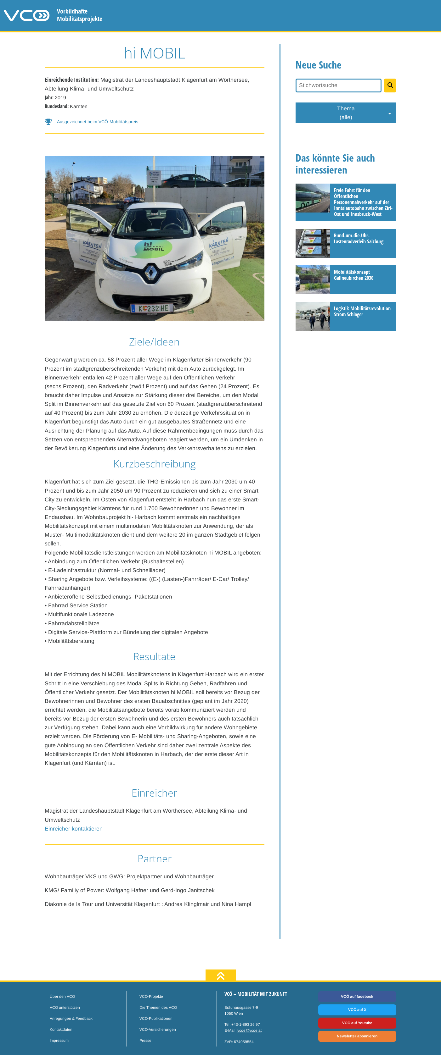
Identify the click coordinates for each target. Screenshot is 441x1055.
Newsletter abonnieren (357, 1036)
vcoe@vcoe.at (249, 1030)
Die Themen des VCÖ (158, 1007)
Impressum (59, 1040)
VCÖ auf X (357, 1010)
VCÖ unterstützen (65, 1007)
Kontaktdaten (61, 1029)
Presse (145, 1040)
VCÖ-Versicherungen (157, 1029)
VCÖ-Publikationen (155, 1018)
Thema (346, 113)
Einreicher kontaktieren (74, 829)
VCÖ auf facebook (357, 996)
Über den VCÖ (62, 996)
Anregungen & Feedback (71, 1018)
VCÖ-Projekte (151, 996)
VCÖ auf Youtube (357, 1023)
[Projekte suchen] (390, 85)
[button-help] (154, 121)
